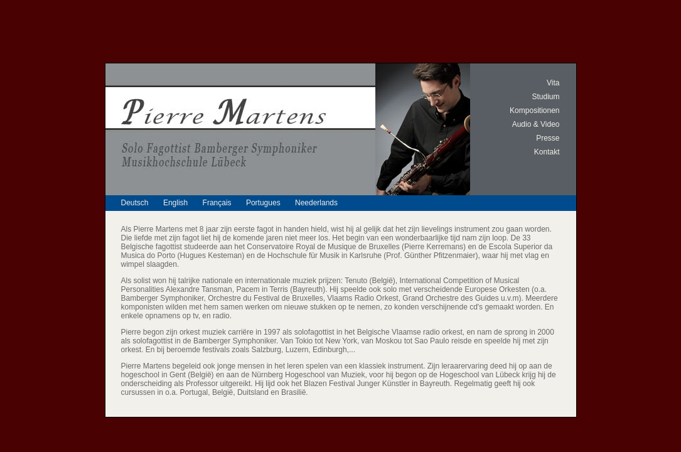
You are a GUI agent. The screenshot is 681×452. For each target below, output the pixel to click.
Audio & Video (536, 124)
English (175, 202)
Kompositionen (534, 110)
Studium (545, 96)
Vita (553, 82)
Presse (547, 138)
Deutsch (135, 202)
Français (217, 202)
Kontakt (547, 152)
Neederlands (316, 202)
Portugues (263, 202)
